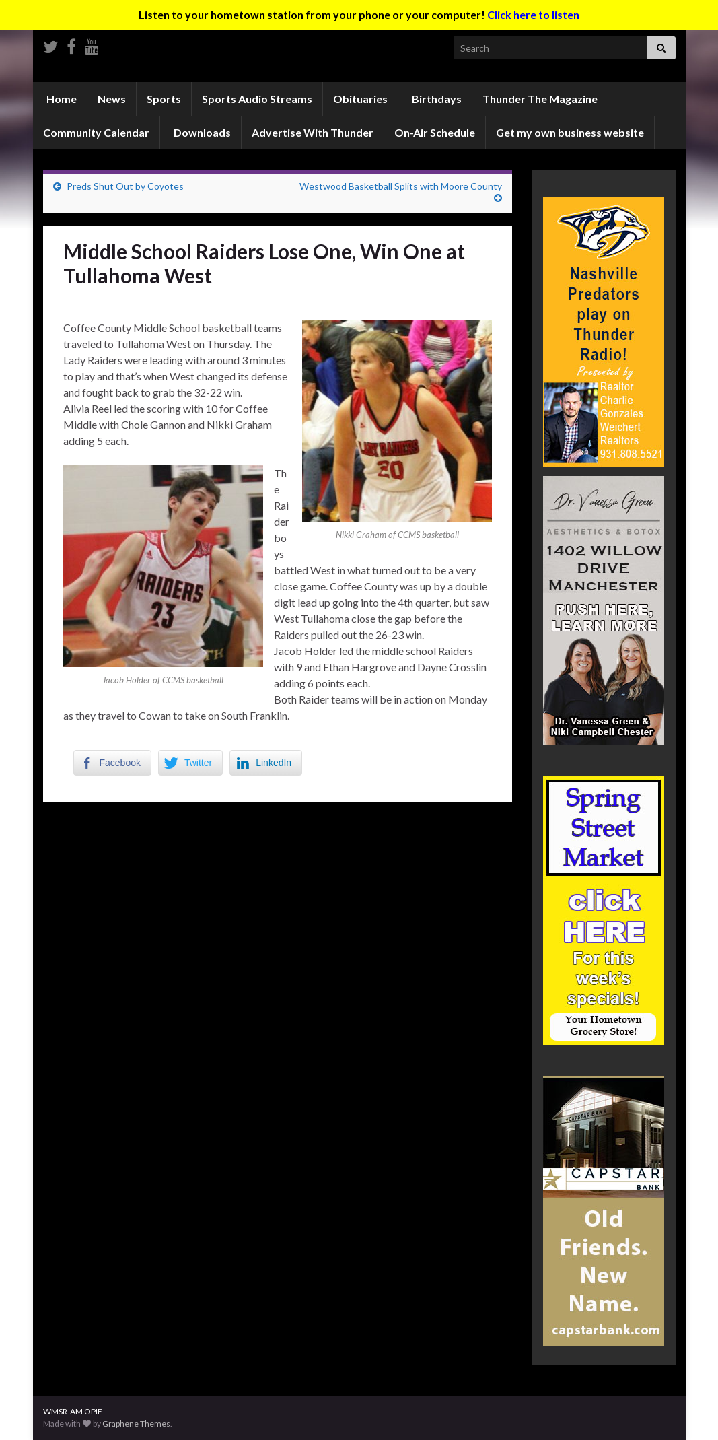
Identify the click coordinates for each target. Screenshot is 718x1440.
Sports (164, 98)
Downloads (201, 132)
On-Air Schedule (434, 132)
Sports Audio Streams (257, 98)
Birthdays (436, 98)
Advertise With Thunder (312, 132)
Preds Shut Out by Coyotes (125, 186)
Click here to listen (533, 14)
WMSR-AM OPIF (72, 1411)
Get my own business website (570, 132)
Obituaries (360, 98)
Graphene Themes (136, 1423)
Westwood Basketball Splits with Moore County (400, 186)
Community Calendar (96, 132)
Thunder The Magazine (540, 98)
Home (60, 98)
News (112, 98)
